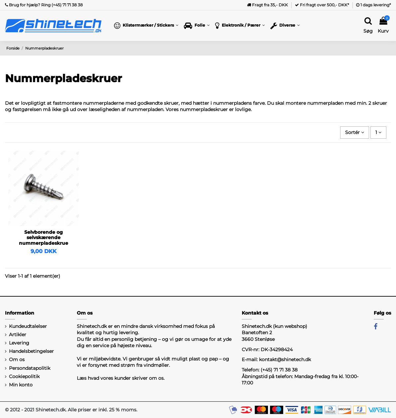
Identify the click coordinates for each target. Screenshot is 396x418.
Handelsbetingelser (31, 351)
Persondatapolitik (29, 368)
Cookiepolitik (24, 376)
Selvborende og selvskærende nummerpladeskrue (43, 237)
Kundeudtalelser (28, 326)
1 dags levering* (373, 4)
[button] (146, 25)
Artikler (17, 335)
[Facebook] (375, 327)
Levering (19, 343)
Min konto (21, 385)
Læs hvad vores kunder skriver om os (120, 378)
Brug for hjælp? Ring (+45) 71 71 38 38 (44, 4)
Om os (17, 359)
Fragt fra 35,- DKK (267, 4)
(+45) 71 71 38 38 (279, 370)
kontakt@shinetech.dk (285, 359)
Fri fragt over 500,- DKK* (322, 4)
